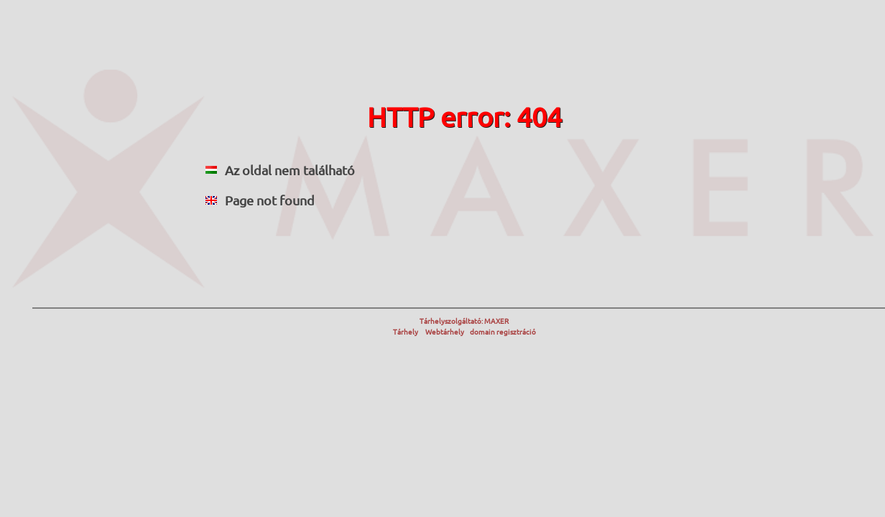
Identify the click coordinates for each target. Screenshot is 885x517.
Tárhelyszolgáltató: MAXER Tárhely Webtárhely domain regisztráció (464, 326)
